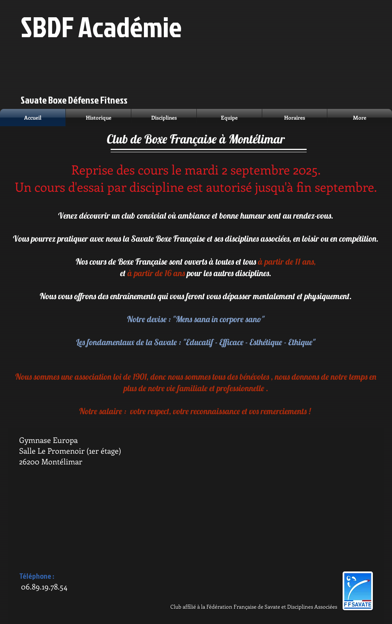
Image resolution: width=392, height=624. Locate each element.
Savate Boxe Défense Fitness (74, 100)
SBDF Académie (101, 26)
